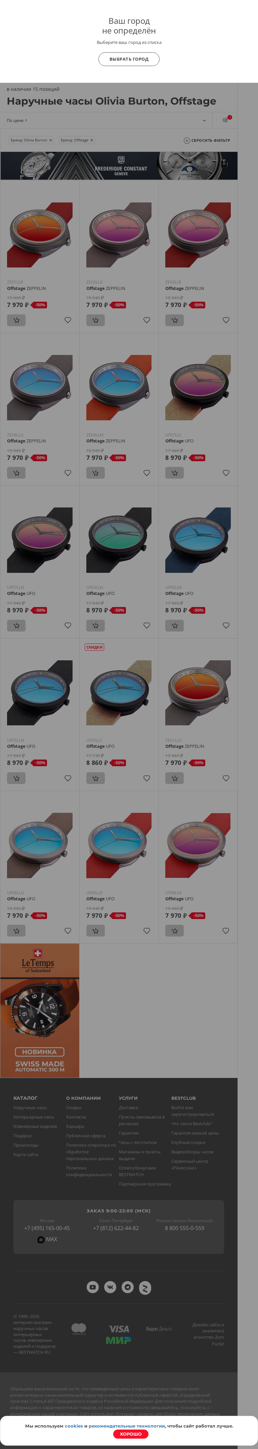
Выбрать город (129, 59)
